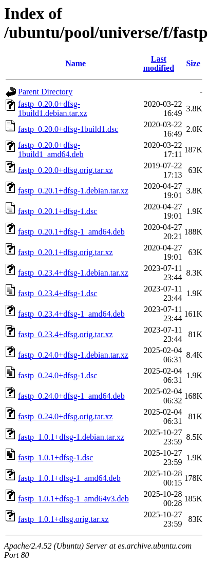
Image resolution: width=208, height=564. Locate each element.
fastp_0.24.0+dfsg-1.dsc (57, 375)
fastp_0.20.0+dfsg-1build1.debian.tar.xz (52, 109)
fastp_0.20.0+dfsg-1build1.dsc (68, 129)
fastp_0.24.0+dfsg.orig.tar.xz (65, 416)
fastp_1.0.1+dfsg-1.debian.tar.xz (71, 437)
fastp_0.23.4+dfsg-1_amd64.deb (71, 313)
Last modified (158, 63)
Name (75, 63)
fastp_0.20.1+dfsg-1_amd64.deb (71, 231)
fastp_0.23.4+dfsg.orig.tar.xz (65, 334)
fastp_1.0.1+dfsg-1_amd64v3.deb (73, 498)
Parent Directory (45, 91)
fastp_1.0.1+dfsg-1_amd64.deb (69, 478)
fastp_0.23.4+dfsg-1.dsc (57, 293)
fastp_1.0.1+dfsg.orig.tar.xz (63, 519)
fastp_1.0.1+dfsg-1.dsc (55, 457)
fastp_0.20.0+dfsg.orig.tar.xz (65, 170)
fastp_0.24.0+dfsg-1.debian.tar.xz (73, 355)
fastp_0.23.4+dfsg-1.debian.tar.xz (73, 272)
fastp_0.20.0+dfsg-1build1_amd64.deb (51, 150)
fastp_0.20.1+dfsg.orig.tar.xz (65, 252)
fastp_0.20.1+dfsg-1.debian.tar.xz (73, 190)
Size (193, 63)
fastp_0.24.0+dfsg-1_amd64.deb (71, 396)
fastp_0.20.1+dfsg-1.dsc (57, 211)
